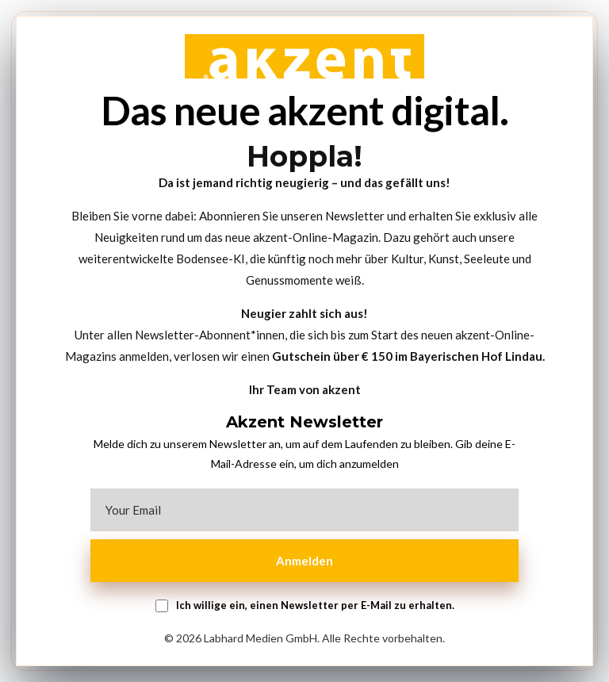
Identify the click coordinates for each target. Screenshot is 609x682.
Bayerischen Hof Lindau (476, 356)
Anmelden (304, 561)
